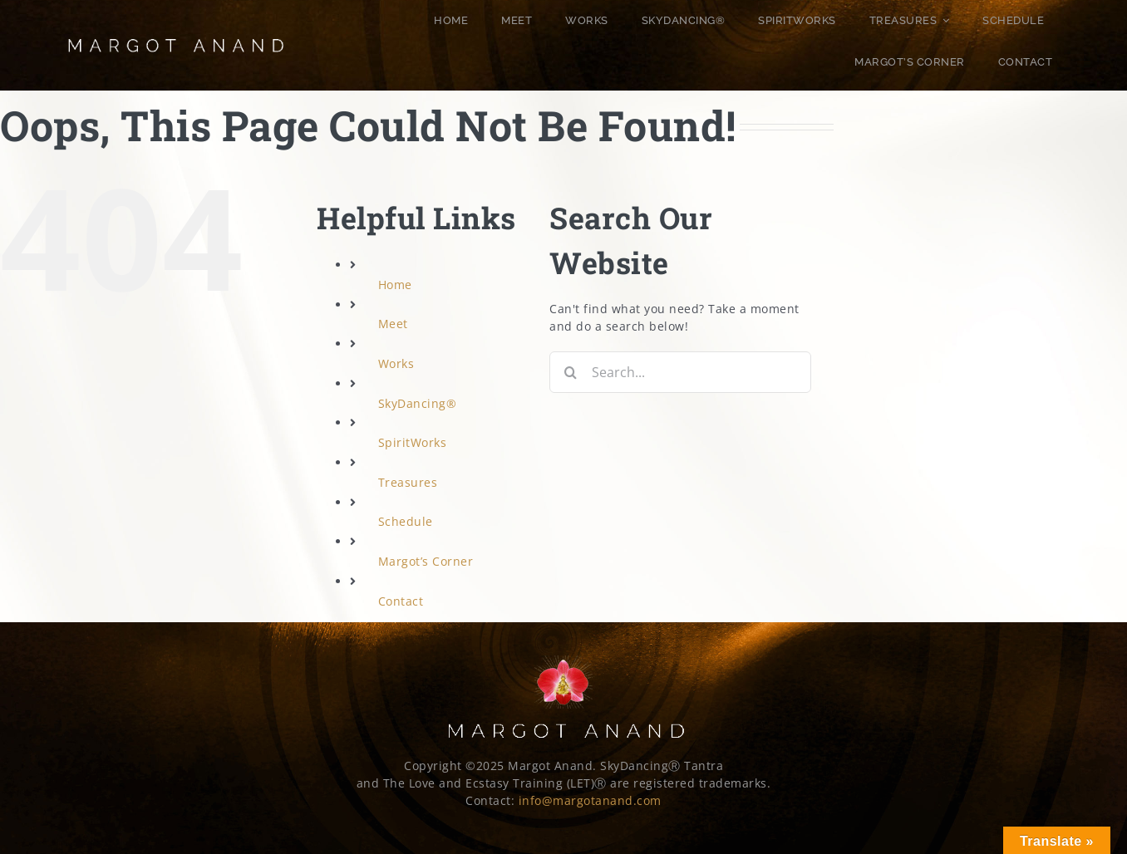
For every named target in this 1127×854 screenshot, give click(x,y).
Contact (401, 601)
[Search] (570, 372)
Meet (393, 323)
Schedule (405, 521)
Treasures (408, 482)
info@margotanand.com (590, 800)
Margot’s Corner (426, 561)
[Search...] (679, 372)
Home (395, 284)
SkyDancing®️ (417, 403)
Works (396, 363)
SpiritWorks (412, 442)
